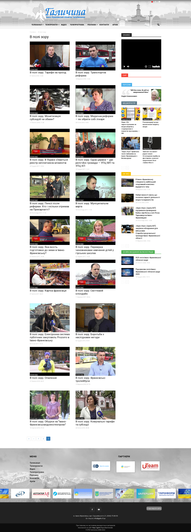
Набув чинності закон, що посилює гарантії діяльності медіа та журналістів (148, 197)
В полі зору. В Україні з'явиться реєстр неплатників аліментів (49, 161)
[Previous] (33, 439)
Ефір (125, 75)
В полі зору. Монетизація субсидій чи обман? (45, 118)
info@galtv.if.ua (99, 518)
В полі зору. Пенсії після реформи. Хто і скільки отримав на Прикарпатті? (49, 206)
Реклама (93, 24)
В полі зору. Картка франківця (48, 290)
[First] (29, 439)
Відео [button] (64, 24)
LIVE (150, 2)
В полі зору (34, 69)
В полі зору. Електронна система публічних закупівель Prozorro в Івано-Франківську (50, 337)
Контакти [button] (104, 24)
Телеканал (38, 24)
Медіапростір (129, 103)
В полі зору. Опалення (43, 377)
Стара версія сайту (154, 508)
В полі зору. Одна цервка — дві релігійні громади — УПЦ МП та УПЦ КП (95, 162)
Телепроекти (52, 24)
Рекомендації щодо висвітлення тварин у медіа (151, 124)
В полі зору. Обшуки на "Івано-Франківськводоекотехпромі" (48, 423)
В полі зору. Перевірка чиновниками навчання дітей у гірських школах (95, 250)
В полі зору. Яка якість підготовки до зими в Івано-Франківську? (47, 250)
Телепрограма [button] (77, 24)
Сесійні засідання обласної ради (138, 252)
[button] (158, 25)
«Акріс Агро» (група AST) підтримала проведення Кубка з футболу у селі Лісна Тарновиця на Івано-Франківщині (147, 213)
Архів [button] (115, 24)
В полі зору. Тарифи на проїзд (48, 72)
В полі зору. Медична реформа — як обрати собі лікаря (94, 118)
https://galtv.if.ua (98, 528)
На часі (126, 174)
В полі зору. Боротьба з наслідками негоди (90, 336)
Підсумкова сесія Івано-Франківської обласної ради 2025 (148, 271)
